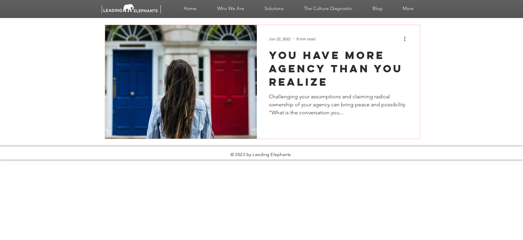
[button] (230, 8)
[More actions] (407, 39)
